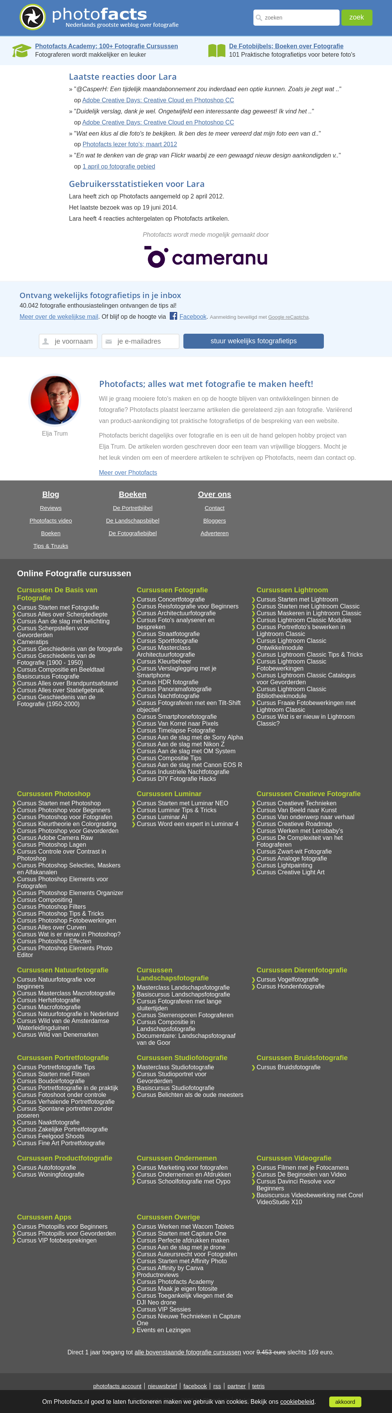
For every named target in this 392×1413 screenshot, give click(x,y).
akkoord (345, 1402)
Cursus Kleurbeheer (164, 661)
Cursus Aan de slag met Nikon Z (180, 744)
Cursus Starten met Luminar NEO (182, 803)
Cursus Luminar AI (162, 817)
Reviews (51, 508)
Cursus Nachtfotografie (168, 696)
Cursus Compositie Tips (169, 758)
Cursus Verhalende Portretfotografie (66, 1101)
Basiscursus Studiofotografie (175, 1088)
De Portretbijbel (132, 508)
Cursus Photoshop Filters (51, 906)
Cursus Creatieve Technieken (296, 803)
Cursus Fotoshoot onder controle (61, 1095)
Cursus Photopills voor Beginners (62, 1226)
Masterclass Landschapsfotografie (183, 987)
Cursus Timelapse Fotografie (176, 730)
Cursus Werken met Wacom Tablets (185, 1226)
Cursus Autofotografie (46, 1167)
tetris (258, 1386)
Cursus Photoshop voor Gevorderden (68, 831)
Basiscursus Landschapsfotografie (183, 994)
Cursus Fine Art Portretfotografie (61, 1143)
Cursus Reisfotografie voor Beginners (187, 606)
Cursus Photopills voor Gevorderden (66, 1233)
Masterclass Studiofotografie (175, 1067)
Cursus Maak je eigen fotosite (177, 1288)
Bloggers (214, 520)
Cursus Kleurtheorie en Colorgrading (67, 824)
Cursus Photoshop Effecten (54, 941)
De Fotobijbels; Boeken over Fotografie (286, 46)
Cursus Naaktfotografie (48, 1122)
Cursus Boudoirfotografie (51, 1081)
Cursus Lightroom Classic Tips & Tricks (309, 654)
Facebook (187, 316)
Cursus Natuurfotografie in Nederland (68, 1014)
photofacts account (117, 1386)
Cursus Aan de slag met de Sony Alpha (190, 737)
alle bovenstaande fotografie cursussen (187, 1352)
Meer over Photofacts (128, 472)
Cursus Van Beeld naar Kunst (296, 810)
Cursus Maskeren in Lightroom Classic (308, 613)
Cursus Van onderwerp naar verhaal (305, 817)
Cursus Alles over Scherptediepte (62, 614)
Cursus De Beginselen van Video (301, 1174)
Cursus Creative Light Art (290, 872)
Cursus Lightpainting (284, 865)
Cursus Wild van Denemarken (58, 1034)
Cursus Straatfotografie (168, 634)
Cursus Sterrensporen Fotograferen (185, 1015)
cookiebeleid (297, 1401)
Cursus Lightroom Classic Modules (303, 620)
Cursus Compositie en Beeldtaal (61, 669)
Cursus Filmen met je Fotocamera (302, 1167)
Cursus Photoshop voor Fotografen (65, 817)
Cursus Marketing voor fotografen (182, 1167)
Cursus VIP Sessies (164, 1309)
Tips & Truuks (50, 546)
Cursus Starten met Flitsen (53, 1074)
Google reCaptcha (288, 317)
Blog (50, 494)
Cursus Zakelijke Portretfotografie (62, 1129)
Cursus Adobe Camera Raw (55, 837)
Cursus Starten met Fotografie (58, 607)
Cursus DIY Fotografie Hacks (176, 778)
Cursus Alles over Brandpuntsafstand (67, 683)
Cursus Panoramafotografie (174, 689)
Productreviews (157, 1275)
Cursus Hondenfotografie (290, 986)
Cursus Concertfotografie (171, 599)
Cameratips (33, 642)
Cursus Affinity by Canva (170, 1268)
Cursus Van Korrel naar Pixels (177, 723)
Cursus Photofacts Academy (175, 1282)
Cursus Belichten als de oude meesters (190, 1095)
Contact (215, 508)
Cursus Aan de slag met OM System (186, 751)
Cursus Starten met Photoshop (59, 803)
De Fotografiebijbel (133, 533)
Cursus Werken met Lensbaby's (299, 831)
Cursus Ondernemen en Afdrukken (184, 1174)
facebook (195, 1386)
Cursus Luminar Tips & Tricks (176, 810)
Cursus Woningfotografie (51, 1174)
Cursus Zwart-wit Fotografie (294, 851)
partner (236, 1386)
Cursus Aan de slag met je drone (181, 1247)
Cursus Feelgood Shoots (51, 1136)
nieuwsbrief (162, 1386)
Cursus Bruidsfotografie (288, 1067)
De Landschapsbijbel (132, 520)
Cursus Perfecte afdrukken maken (183, 1240)
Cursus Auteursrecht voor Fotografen (187, 1254)
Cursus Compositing (44, 900)
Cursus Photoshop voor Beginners (64, 810)
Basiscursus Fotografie (48, 676)
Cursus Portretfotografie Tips (56, 1067)
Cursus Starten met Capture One (181, 1233)
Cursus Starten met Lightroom (297, 599)
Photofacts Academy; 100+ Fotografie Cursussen (106, 46)
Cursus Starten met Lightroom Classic (307, 606)
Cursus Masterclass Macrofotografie (66, 993)
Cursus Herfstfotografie (48, 1000)
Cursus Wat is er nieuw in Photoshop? (69, 934)
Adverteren (215, 533)
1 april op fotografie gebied (119, 166)
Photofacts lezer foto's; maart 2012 (130, 144)
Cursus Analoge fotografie (291, 858)
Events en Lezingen (164, 1330)
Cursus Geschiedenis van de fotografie (70, 649)
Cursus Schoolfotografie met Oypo (183, 1181)
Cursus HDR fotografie (167, 682)
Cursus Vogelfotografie (287, 979)
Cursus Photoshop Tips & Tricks (60, 913)
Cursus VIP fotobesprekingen (57, 1240)
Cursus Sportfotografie (167, 641)
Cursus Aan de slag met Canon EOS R (189, 765)
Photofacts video (50, 520)
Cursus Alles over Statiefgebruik (60, 690)
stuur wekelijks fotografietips (254, 341)
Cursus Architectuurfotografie (176, 613)
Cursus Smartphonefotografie (177, 716)
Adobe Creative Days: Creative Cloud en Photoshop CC (158, 100)
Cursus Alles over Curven (52, 927)
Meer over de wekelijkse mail (59, 316)
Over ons (214, 494)
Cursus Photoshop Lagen (52, 844)
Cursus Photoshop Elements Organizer (70, 893)
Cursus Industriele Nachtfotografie (183, 772)
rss (217, 1386)
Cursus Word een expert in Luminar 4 (187, 824)
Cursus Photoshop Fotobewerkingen (66, 920)
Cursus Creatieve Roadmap (294, 824)
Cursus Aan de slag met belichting (63, 621)
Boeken (50, 533)
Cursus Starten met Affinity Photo (182, 1261)
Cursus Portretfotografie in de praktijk (67, 1088)
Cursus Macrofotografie (49, 1007)
